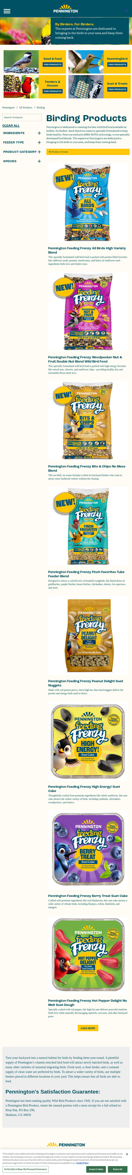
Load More (88, 1028)
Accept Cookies (96, 1169)
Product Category (20, 152)
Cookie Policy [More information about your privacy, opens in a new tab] (82, 1163)
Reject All (117, 1169)
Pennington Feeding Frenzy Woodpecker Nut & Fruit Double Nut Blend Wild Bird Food (85, 359)
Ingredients (14, 133)
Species (10, 161)
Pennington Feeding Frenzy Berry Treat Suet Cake (88, 896)
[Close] (127, 1154)
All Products (25, 107)
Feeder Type (13, 142)
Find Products (53, 64)
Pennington (8, 107)
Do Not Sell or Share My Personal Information (25, 1169)
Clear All (11, 126)
